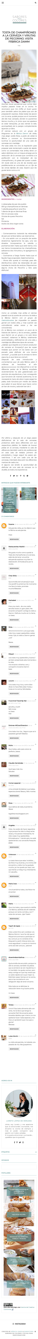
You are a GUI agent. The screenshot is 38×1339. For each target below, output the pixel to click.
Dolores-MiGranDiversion (18, 725)
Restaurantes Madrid (16, 547)
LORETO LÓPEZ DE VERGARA (19, 1121)
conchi (11, 681)
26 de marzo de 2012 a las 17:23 (24, 681)
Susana (11, 524)
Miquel (11, 654)
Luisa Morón (13, 1036)
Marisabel (12, 600)
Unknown (12, 854)
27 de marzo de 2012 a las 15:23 (25, 825)
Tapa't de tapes (14, 926)
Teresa (11, 1005)
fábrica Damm (22, 134)
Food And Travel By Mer (18, 701)
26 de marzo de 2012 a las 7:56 (25, 524)
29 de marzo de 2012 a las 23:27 (24, 1005)
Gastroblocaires (7, 320)
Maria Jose (13, 884)
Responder (14, 539)
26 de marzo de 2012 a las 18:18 (23, 745)
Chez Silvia (13, 576)
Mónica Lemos (16, 1331)
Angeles (12, 825)
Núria (11, 745)
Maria (11, 904)
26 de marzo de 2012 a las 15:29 (23, 627)
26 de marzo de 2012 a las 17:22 (24, 654)
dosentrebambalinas (16, 957)
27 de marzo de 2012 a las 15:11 (23, 803)
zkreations (28, 1331)
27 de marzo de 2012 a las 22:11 (23, 904)
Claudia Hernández (16, 763)
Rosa (10, 803)
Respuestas (36, 523)
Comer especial (14, 783)
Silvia (10, 627)
